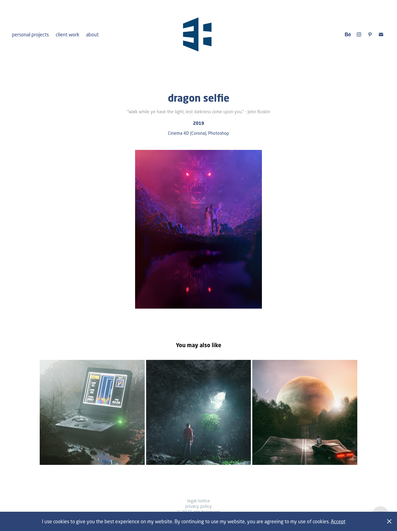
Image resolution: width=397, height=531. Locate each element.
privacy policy (198, 506)
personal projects (30, 34)
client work (67, 34)
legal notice (198, 500)
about (92, 34)
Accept (338, 521)
